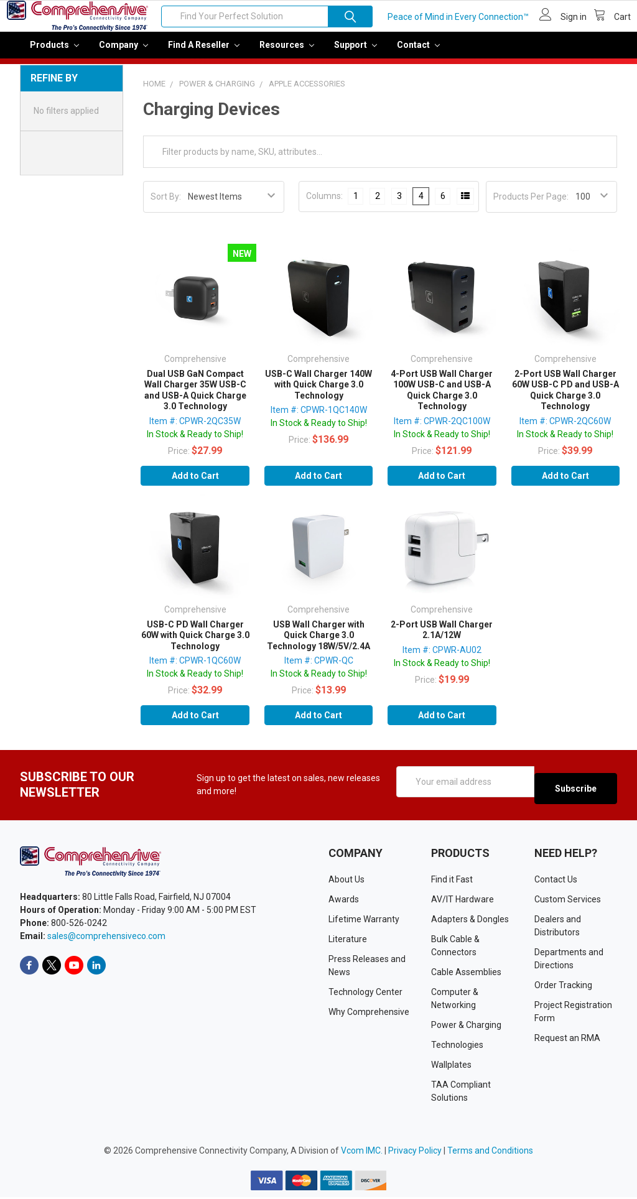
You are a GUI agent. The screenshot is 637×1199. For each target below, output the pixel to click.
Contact (418, 53)
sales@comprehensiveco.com (106, 938)
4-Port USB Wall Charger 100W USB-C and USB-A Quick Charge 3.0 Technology (442, 398)
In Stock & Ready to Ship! (195, 443)
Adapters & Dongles (470, 921)
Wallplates (451, 1067)
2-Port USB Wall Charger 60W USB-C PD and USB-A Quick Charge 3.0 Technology (565, 398)
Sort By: (166, 205)
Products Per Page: (531, 205)
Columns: (324, 205)
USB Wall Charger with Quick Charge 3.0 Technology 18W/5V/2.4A (318, 644)
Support (355, 53)
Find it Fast (452, 881)
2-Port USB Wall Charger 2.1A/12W (442, 638)
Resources (286, 53)
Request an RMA (567, 1040)
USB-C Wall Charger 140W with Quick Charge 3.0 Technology (318, 393)
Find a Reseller (203, 53)
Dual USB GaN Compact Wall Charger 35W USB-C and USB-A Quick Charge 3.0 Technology (195, 398)
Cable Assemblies (466, 974)
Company (123, 53)
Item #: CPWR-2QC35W (195, 430)
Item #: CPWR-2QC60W (565, 430)
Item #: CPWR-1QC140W (319, 419)
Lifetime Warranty (363, 921)
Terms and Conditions (490, 1152)
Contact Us (555, 881)
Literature (347, 941)
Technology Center (365, 994)
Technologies (457, 1047)
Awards (343, 901)
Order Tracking (563, 987)
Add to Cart (195, 484)
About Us (346, 881)
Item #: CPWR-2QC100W (442, 430)
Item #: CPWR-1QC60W (195, 669)
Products (54, 53)
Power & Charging (466, 1027)
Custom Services (567, 901)
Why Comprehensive (368, 1014)
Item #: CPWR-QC (318, 669)
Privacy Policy (415, 1152)
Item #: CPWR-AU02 (441, 659)
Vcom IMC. (362, 1152)
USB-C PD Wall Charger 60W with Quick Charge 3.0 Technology (195, 644)
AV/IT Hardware (462, 901)
